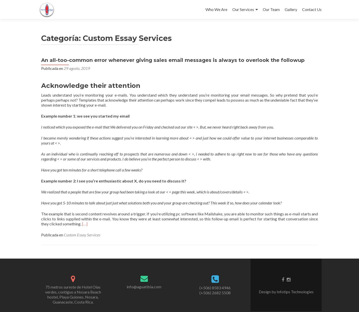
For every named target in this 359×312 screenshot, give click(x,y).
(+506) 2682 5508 (215, 292)
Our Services (243, 9)
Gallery (291, 9)
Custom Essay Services (82, 234)
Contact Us (312, 9)
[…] (85, 223)
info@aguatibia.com (144, 286)
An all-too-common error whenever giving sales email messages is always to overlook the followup (173, 60)
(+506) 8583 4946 (215, 287)
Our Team (271, 9)
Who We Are (216, 9)
